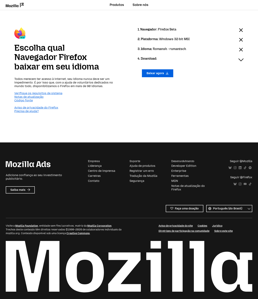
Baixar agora (158, 73)
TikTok (245, 168)
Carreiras (94, 176)
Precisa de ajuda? (26, 111)
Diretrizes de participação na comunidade (184, 231)
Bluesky (230, 168)
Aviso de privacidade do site (176, 225)
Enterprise (178, 171)
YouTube (245, 184)
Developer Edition (183, 166)
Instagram (235, 168)
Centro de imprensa (101, 171)
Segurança (137, 181)
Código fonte (23, 100)
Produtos (117, 5)
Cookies (202, 225)
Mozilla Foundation (26, 225)
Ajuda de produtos (142, 166)
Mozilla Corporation (99, 225)
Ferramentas (180, 176)
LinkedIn (240, 168)
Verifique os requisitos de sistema (38, 93)
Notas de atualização (29, 97)
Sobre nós (140, 5)
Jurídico (217, 225)
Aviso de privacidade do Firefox (36, 107)
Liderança (95, 166)
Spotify (250, 168)
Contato (93, 181)
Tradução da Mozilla (143, 176)
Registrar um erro (142, 171)
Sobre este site (223, 231)
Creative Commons (78, 233)
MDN (174, 181)
